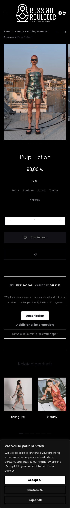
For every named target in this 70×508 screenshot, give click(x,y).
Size (35, 181)
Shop (18, 31)
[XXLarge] (35, 200)
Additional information (35, 325)
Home (7, 31)
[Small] (41, 191)
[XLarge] (53, 191)
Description (35, 316)
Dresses (9, 37)
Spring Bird (18, 417)
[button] (15, 143)
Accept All (35, 480)
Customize (35, 490)
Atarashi (52, 417)
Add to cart (35, 237)
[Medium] (28, 191)
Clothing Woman (36, 31)
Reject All (35, 500)
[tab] (35, 316)
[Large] (16, 191)
